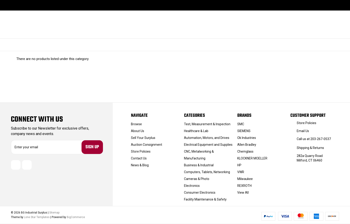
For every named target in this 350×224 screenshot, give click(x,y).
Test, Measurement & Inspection (207, 124)
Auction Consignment (146, 144)
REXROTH (244, 186)
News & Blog (140, 165)
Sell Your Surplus (143, 138)
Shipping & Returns (310, 148)
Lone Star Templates (37, 217)
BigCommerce (76, 217)
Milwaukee (245, 179)
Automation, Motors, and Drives (206, 138)
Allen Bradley (246, 144)
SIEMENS (243, 131)
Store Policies (141, 151)
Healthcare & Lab (196, 131)
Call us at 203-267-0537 (314, 139)
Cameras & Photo (196, 179)
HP (239, 165)
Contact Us (139, 158)
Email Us (303, 131)
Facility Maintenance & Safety (205, 199)
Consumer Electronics (199, 192)
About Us (137, 131)
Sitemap (54, 212)
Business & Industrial (199, 165)
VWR (240, 172)
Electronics (192, 186)
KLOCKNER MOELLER (252, 158)
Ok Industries (246, 138)
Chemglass (245, 151)
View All (243, 192)
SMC (240, 124)
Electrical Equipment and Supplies (208, 144)
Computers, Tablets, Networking (207, 172)
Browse (136, 124)
